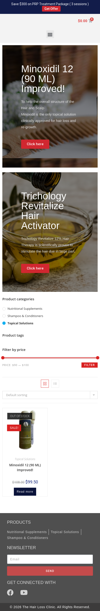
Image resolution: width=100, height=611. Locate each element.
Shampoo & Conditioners (25, 316)
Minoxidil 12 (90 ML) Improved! (25, 467)
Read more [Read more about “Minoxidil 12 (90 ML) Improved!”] (25, 491)
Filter (89, 365)
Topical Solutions (20, 323)
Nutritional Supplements (25, 308)
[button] (50, 34)
